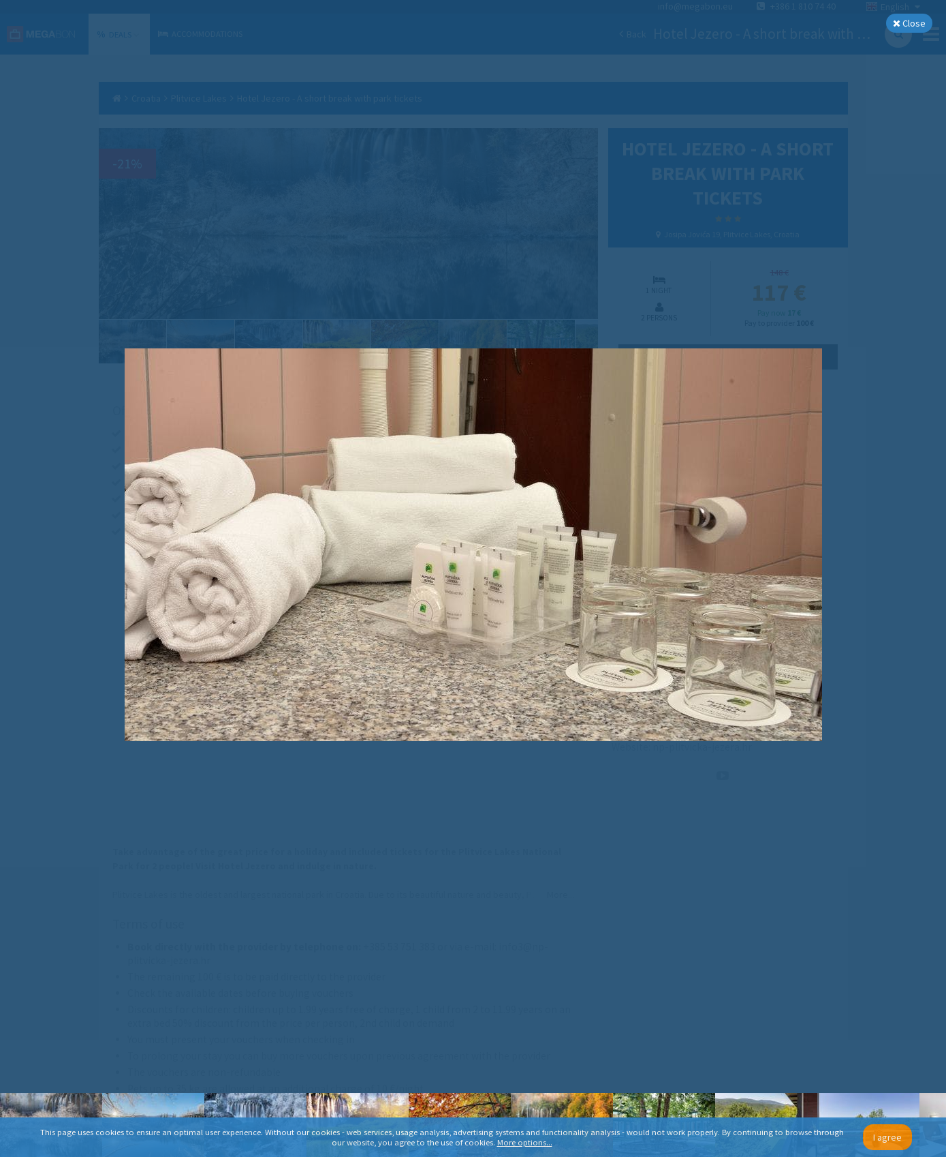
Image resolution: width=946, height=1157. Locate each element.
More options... (524, 1142)
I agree (887, 1137)
